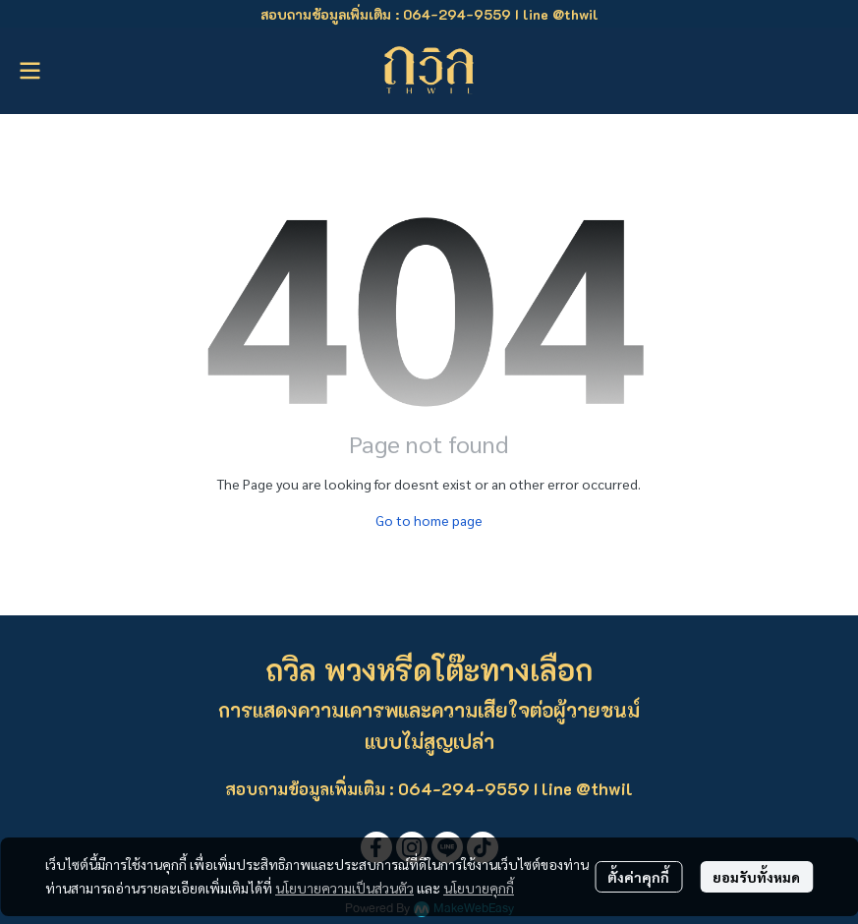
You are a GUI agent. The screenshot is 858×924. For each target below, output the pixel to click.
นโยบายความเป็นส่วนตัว (344, 887)
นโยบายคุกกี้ (478, 887)
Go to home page (429, 520)
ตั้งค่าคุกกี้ (638, 877)
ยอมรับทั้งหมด (756, 877)
